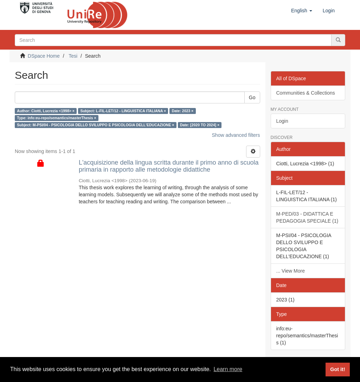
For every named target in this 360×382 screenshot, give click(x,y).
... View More (290, 271)
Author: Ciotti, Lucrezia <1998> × (46, 111)
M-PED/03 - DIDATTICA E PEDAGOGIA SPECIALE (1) (307, 217)
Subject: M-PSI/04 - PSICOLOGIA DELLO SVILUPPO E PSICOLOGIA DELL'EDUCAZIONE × (95, 125)
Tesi (73, 56)
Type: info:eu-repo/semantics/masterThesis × (56, 118)
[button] (301, 10)
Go (252, 97)
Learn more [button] (227, 369)
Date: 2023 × (183, 111)
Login (282, 121)
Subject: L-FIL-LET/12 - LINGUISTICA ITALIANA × (123, 111)
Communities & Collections (305, 93)
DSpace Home (44, 56)
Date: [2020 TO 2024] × (199, 125)
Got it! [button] (337, 369)
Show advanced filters (236, 135)
